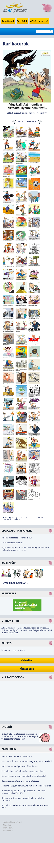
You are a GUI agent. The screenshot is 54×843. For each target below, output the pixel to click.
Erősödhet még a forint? (12, 542)
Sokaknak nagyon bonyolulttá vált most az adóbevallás (26, 786)
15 (42, 517)
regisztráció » (19, 650)
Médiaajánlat (8, 831)
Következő (31, 121)
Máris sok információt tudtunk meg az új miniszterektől (26, 761)
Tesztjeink (22, 21)
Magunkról (7, 825)
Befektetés (8, 593)
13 (36, 517)
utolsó (16, 519)
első (6, 517)
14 (39, 517)
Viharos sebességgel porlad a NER (16, 538)
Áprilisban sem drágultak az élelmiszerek (20, 766)
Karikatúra (8, 562)
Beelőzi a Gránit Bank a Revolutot (16, 756)
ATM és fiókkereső (39, 21)
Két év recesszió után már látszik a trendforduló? (23, 776)
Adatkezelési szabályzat (12, 822)
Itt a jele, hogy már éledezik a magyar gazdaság (23, 771)
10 (26, 517)
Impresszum (8, 828)
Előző (20, 121)
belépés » (5, 650)
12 (32, 517)
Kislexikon (27, 660)
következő (7, 519)
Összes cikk (27, 668)
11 (29, 517)
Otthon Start (10, 620)
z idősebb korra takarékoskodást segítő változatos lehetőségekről (19, 737)
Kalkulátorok (7, 21)
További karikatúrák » (14, 583)
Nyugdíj (6, 726)
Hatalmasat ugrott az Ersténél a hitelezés (20, 781)
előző (12, 517)
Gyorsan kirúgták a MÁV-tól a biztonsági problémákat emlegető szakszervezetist (25, 548)
